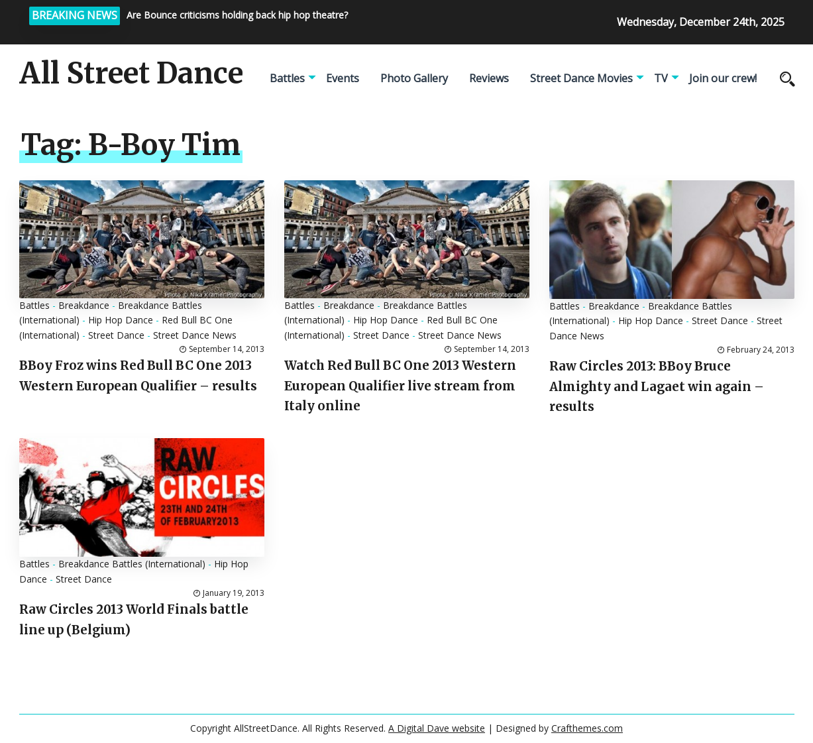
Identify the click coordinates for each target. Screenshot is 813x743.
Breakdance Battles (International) (131, 563)
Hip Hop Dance (120, 320)
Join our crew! (723, 78)
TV (661, 78)
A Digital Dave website (436, 728)
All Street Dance (131, 73)
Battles (287, 78)
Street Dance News (195, 335)
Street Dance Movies (581, 78)
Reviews (489, 78)
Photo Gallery (414, 78)
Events (342, 78)
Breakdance (83, 305)
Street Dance (116, 335)
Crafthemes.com (587, 728)
